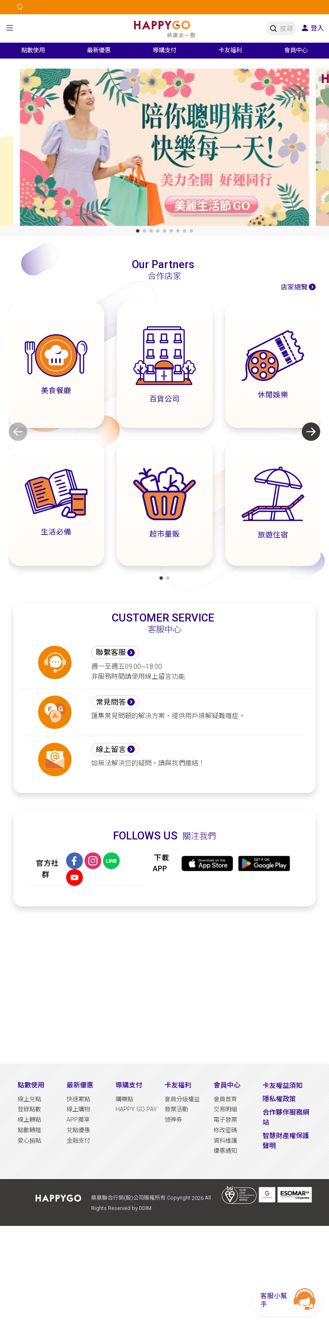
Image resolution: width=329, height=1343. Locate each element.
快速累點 (78, 1099)
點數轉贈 (29, 1130)
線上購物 (78, 1109)
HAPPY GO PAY (136, 1109)
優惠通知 (225, 1150)
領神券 (173, 1119)
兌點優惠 (78, 1130)
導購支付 (129, 1085)
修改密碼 (225, 1130)
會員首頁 (225, 1099)
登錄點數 (29, 1109)
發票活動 (176, 1109)
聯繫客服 (111, 652)
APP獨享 (78, 1119)
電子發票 (225, 1119)
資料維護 (225, 1140)
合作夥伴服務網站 (285, 1117)
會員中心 (226, 1085)
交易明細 (225, 1109)
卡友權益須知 (282, 1086)
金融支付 (78, 1140)
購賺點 (124, 1099)
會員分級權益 (182, 1099)
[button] (10, 28)
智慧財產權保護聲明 (285, 1141)
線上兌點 (29, 1099)
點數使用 (31, 1085)
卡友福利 (177, 1085)
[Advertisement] (164, 985)
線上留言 (111, 749)
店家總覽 (294, 287)
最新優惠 (80, 1085)
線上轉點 (29, 1119)
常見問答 (111, 702)
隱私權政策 (279, 1099)
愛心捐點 (29, 1140)
